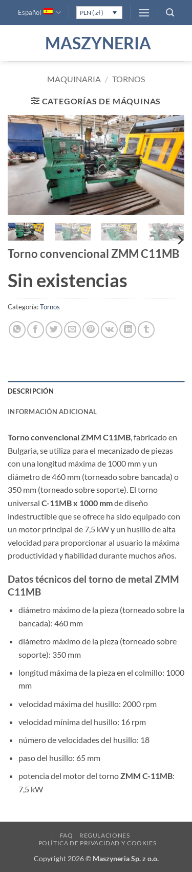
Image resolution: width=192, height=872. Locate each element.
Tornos (128, 79)
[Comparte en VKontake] (109, 329)
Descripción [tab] (31, 391)
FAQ (66, 835)
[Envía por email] (72, 329)
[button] (144, 13)
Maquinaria (74, 79)
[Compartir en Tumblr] (146, 329)
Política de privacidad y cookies (97, 843)
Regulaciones (104, 835)
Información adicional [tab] (52, 411)
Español (39, 12)
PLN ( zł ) (91, 12)
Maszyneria (96, 43)
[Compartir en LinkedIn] (127, 329)
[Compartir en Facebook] (35, 329)
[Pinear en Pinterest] (90, 329)
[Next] (180, 240)
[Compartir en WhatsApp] (17, 329)
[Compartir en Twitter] (54, 329)
